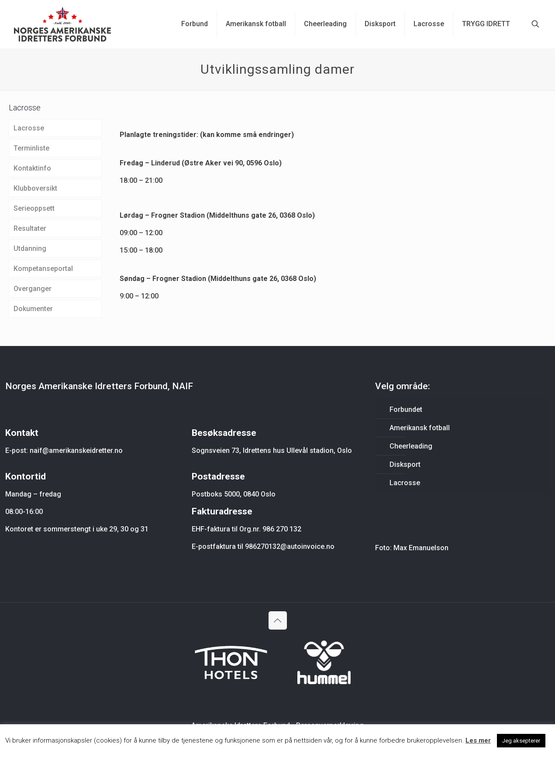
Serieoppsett (34, 208)
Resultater (30, 228)
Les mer (478, 740)
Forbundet (406, 409)
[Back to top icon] (278, 620)
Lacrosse (29, 128)
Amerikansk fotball (420, 428)
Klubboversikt (35, 188)
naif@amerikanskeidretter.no (76, 450)
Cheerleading (411, 446)
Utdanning (30, 248)
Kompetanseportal (43, 268)
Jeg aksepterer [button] (521, 740)
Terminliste (31, 148)
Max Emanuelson (420, 548)
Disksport (405, 464)
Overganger (33, 288)
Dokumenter (33, 309)
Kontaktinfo (32, 168)
